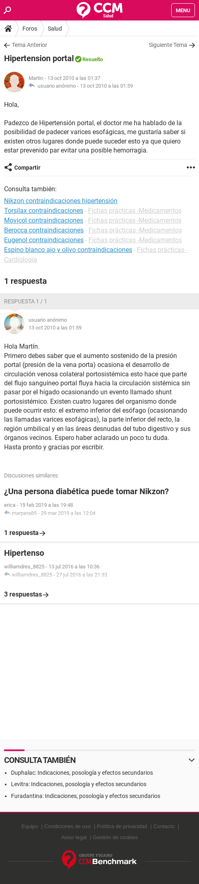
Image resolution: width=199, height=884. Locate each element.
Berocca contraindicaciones (44, 230)
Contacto (164, 826)
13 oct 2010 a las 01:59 (106, 86)
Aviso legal (74, 837)
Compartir (27, 167)
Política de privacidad (122, 826)
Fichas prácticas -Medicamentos (134, 210)
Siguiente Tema (168, 45)
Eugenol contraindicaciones (44, 240)
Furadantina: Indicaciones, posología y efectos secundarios (85, 796)
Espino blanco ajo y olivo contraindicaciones (68, 250)
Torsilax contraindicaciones (43, 210)
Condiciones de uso (67, 826)
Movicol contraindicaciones (43, 220)
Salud (55, 28)
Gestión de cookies (115, 837)
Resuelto (92, 59)
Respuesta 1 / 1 (25, 301)
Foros (29, 28)
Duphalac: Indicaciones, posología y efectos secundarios (82, 772)
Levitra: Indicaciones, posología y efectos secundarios (78, 784)
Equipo (30, 826)
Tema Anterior (29, 45)
